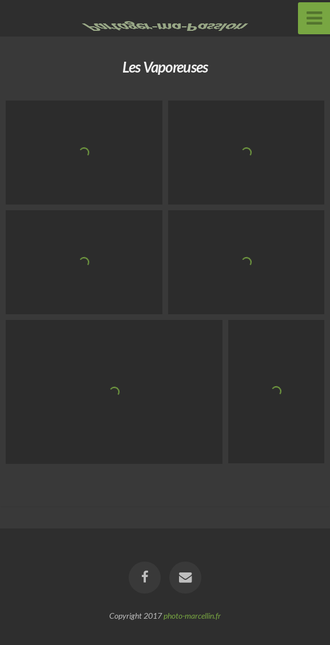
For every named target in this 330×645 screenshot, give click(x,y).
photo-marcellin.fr (192, 615)
